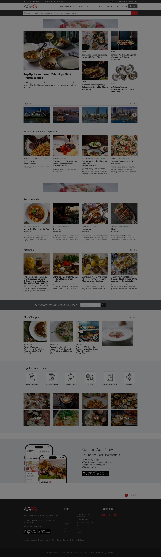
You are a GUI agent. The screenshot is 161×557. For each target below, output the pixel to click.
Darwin (59, 540)
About (65, 515)
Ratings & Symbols (66, 525)
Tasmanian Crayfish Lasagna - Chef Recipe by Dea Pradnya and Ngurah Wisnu (61, 350)
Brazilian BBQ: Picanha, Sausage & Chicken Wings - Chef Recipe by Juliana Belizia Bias (87, 350)
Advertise (66, 518)
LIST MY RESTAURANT (130, 1)
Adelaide (48, 540)
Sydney (26, 540)
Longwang (86, 229)
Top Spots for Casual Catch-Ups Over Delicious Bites (47, 76)
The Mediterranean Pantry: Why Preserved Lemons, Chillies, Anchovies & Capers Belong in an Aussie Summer (36, 280)
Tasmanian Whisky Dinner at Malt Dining (94, 162)
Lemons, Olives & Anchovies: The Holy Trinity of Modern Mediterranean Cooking (94, 279)
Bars (74, 6)
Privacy (103, 553)
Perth (54, 540)
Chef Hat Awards (58, 1)
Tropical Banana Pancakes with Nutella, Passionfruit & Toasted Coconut (34, 350)
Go (103, 305)
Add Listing (66, 521)
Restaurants (65, 6)
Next (134, 115)
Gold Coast (80, 540)
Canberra (66, 540)
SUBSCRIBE (119, 1)
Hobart (72, 540)
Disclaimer (110, 553)
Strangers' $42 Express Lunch (66, 161)
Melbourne (33, 540)
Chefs (117, 6)
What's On (90, 6)
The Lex (56, 229)
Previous (26, 115)
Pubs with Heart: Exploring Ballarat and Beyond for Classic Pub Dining (95, 87)
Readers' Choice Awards (85, 523)
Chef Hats (100, 6)
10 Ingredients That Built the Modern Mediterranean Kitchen (65, 279)
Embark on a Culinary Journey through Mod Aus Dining (94, 56)
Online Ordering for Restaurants (83, 516)
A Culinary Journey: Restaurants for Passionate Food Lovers (122, 89)
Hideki (114, 229)
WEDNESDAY (29, 161)
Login (133, 6)
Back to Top (131, 495)
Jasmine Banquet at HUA (122, 161)
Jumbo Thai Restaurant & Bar (36, 229)
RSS (64, 532)
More (123, 6)
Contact (65, 529)
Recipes (110, 6)
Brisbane (41, 540)
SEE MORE (133, 103)
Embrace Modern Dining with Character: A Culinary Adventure (123, 57)
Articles (81, 6)
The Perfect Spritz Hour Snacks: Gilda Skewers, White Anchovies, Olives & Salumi (124, 279)
